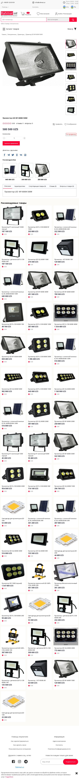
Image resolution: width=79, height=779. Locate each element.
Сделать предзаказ (11, 143)
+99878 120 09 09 (9, 2)
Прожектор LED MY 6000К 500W (34, 34)
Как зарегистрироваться (19, 741)
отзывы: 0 (19, 123)
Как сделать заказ (19, 745)
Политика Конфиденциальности (59, 749)
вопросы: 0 (29, 123)
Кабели (3, 23)
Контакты (35, 7)
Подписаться (70, 762)
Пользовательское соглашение (20, 749)
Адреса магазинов (59, 741)
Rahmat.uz (19, 767)
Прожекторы (21, 34)
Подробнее (9, 777)
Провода (7, 23)
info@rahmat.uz (40, 2)
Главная (4, 34)
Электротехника (14, 23)
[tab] (7, 186)
